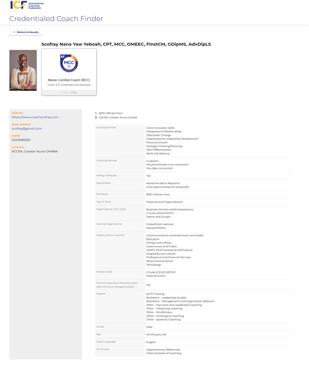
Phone (16, 136)
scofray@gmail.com (27, 128)
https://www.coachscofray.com (35, 117)
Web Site (17, 113)
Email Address (21, 124)
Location (18, 147)
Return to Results (26, 32)
